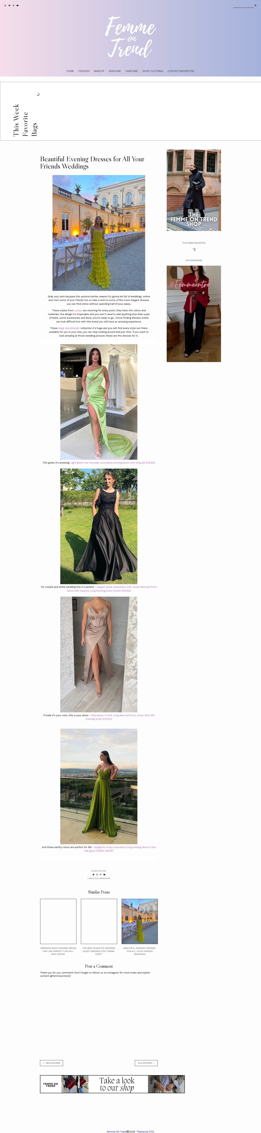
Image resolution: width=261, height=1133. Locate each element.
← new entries (51, 1063)
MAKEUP (99, 71)
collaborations (102, 878)
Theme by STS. (145, 1131)
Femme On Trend (117, 1131)
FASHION (84, 71)
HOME (70, 71)
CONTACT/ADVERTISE (181, 71)
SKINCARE (115, 71)
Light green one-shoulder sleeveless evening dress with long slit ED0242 (112, 462)
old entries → (146, 1063)
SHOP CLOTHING (152, 71)
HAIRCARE (132, 71)
